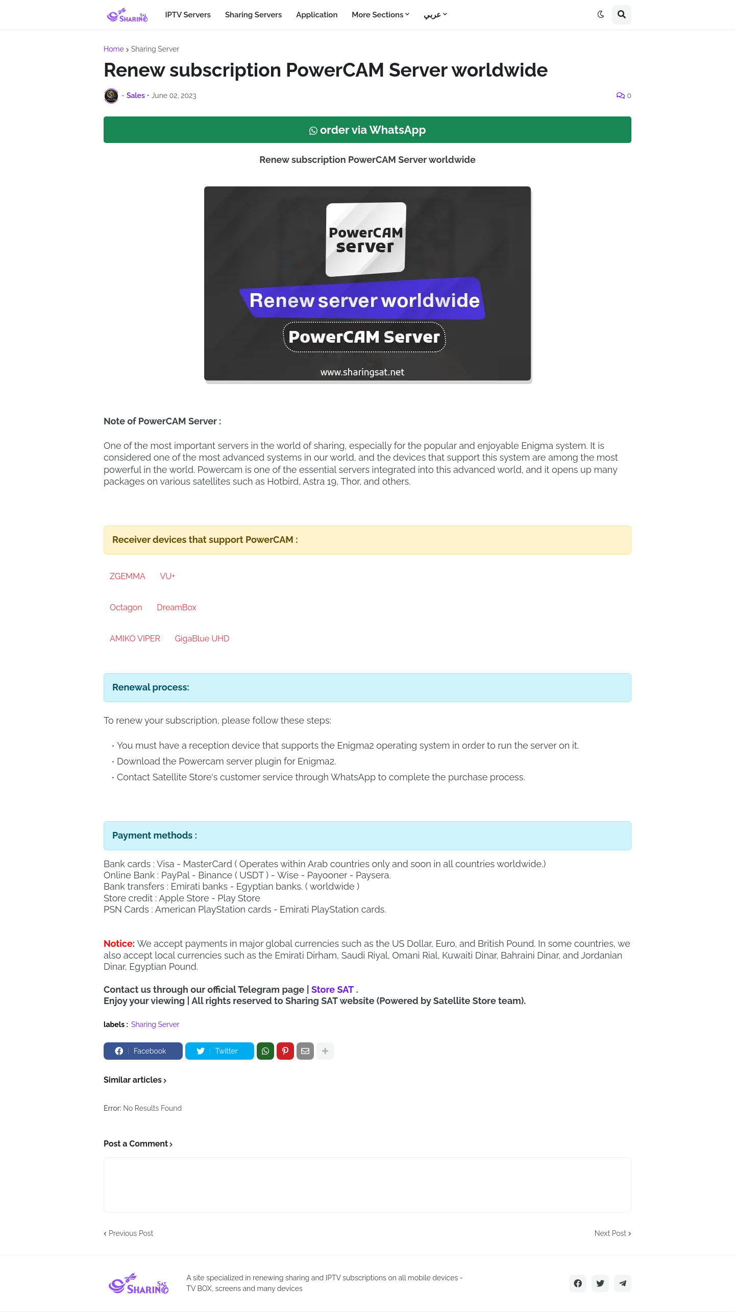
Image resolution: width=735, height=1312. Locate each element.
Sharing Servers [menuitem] (253, 14)
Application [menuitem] (316, 14)
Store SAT (332, 989)
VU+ (167, 576)
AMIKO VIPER (135, 638)
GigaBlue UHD (202, 638)
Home (114, 49)
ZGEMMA (127, 576)
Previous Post (131, 1233)
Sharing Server (155, 49)
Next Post (610, 1233)
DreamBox (176, 607)
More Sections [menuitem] (377, 14)
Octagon (126, 607)
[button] (601, 15)
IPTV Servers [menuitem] (188, 14)
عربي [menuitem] (432, 14)
